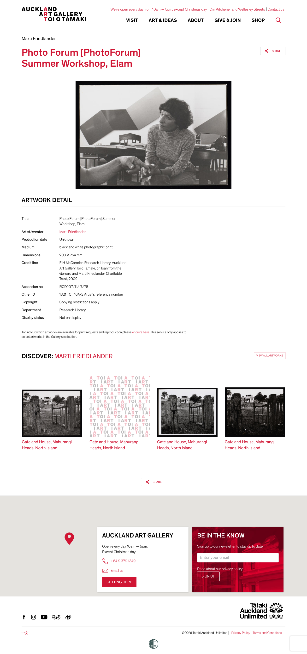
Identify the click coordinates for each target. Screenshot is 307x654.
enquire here (140, 332)
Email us (113, 571)
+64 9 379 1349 (119, 561)
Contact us (276, 9)
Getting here (119, 582)
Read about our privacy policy (220, 569)
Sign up (208, 576)
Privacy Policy (240, 633)
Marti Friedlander (39, 39)
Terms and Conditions (267, 633)
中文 (25, 633)
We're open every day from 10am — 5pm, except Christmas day (159, 9)
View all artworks (269, 356)
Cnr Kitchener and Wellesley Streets (237, 9)
